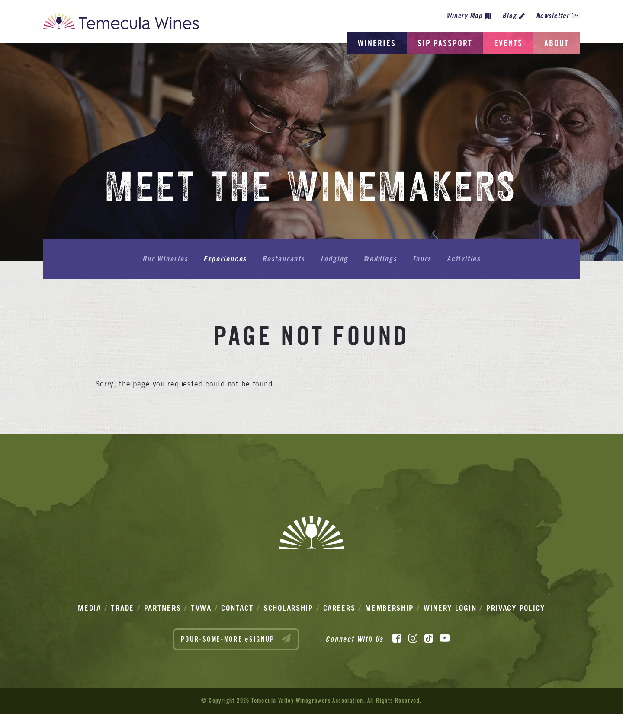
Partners (162, 607)
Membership (389, 607)
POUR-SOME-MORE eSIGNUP (236, 639)
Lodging (334, 259)
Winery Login (450, 607)
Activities (464, 259)
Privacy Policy (515, 607)
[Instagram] (412, 638)
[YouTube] (445, 638)
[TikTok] (428, 638)
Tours (421, 259)
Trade (122, 607)
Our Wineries (165, 259)
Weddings (380, 259)
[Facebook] (396, 638)
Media (89, 607)
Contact (237, 607)
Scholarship (288, 607)
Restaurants (283, 259)
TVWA (201, 607)
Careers (339, 607)
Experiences (225, 259)
